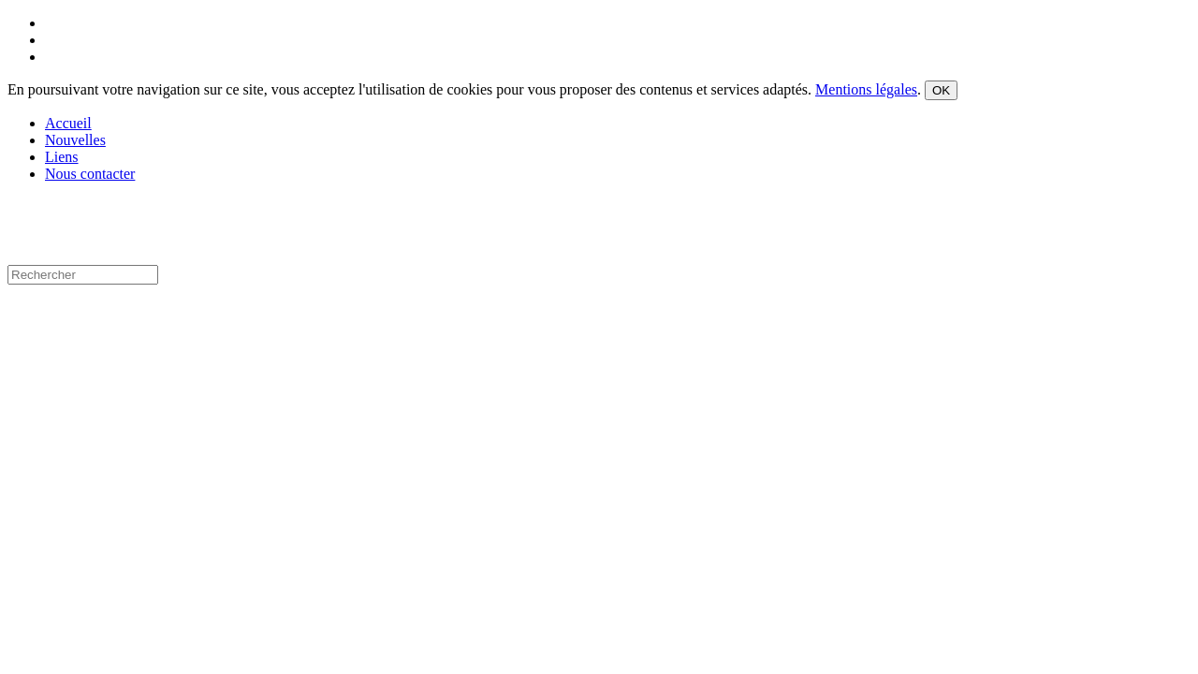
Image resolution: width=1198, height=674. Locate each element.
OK (941, 90)
